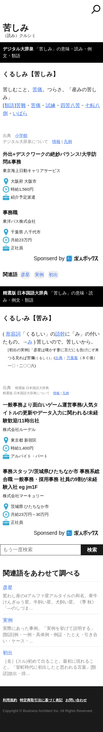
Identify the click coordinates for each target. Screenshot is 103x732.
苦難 (21, 105)
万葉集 (72, 358)
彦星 (25, 274)
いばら (20, 113)
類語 (9, 105)
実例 (39, 274)
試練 (50, 105)
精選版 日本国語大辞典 (25, 293)
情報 (56, 141)
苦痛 (37, 89)
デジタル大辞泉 (18, 49)
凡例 (68, 141)
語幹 (60, 334)
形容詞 (13, 334)
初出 (53, 274)
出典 (59, 358)
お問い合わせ (76, 700)
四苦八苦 (70, 105)
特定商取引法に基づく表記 (41, 700)
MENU (7, 10)
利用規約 (10, 700)
